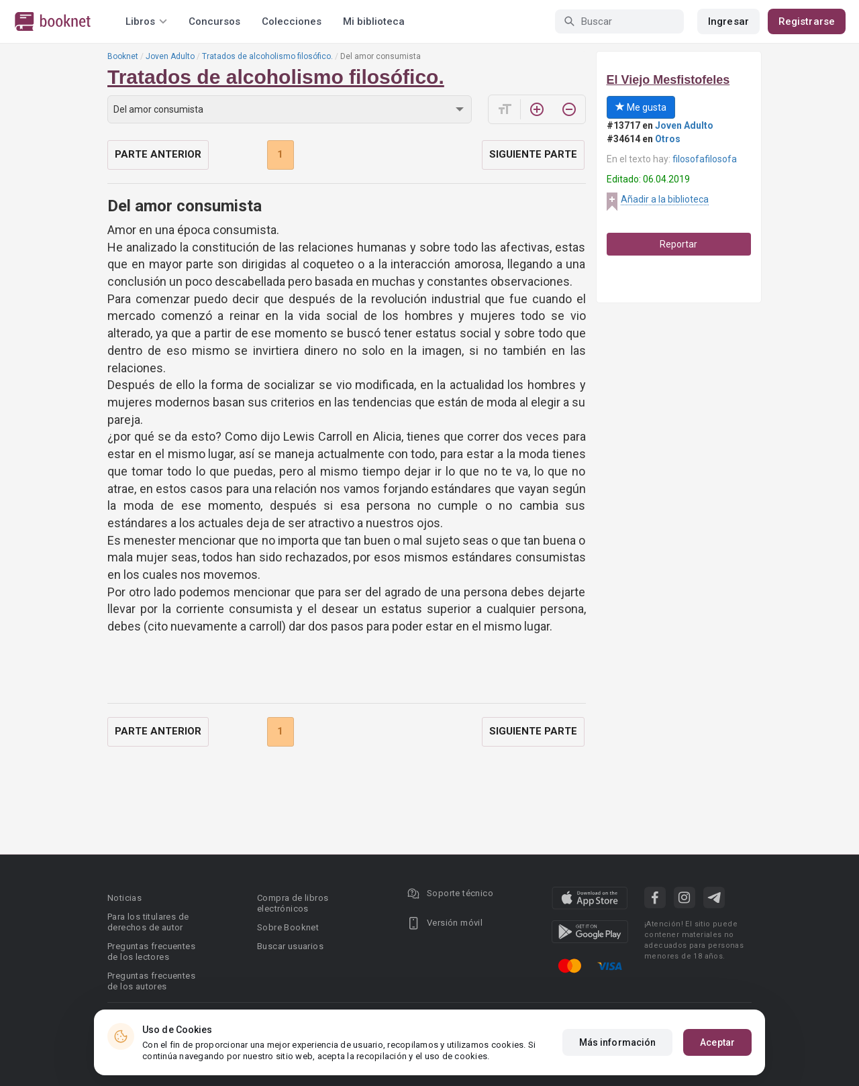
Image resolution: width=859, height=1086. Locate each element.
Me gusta (640, 107)
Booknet (122, 56)
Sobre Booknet (288, 927)
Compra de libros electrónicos (292, 903)
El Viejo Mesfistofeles (668, 80)
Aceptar (717, 1042)
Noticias (124, 898)
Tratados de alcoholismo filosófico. (267, 56)
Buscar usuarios (290, 946)
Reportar (678, 244)
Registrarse (806, 21)
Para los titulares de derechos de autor (148, 922)
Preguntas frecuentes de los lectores (151, 951)
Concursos (214, 21)
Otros (667, 138)
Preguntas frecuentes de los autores (151, 981)
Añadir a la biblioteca (665, 199)
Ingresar (728, 21)
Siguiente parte (533, 154)
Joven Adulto (170, 56)
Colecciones (291, 21)
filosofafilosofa (704, 159)
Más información (617, 1042)
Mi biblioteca (374, 21)
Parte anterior (158, 154)
